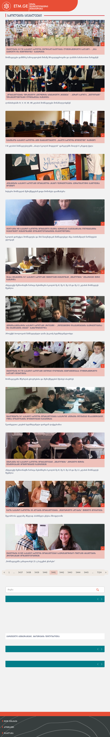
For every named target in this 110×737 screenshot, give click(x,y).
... (14, 572)
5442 (61, 572)
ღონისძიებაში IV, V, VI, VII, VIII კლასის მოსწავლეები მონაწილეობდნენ (38, 103)
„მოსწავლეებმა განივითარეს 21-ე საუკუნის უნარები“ (30, 561)
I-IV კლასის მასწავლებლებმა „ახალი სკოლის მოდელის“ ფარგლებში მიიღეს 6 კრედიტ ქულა (49, 146)
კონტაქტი (9, 727)
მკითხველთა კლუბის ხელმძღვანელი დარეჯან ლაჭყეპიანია (33, 424)
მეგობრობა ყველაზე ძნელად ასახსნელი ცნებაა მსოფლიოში (34, 516)
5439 (37, 572)
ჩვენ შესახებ (10, 721)
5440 (45, 572)
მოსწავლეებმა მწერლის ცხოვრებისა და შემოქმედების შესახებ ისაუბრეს (39, 379)
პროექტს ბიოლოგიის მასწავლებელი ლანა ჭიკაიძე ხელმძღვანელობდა (39, 334)
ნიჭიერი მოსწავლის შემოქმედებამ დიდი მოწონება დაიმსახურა (35, 191)
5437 (20, 572)
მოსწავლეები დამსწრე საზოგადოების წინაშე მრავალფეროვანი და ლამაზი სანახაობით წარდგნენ (51, 57)
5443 (70, 572)
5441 (53, 572)
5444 (78, 572)
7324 (99, 572)
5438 (28, 572)
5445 (86, 572)
